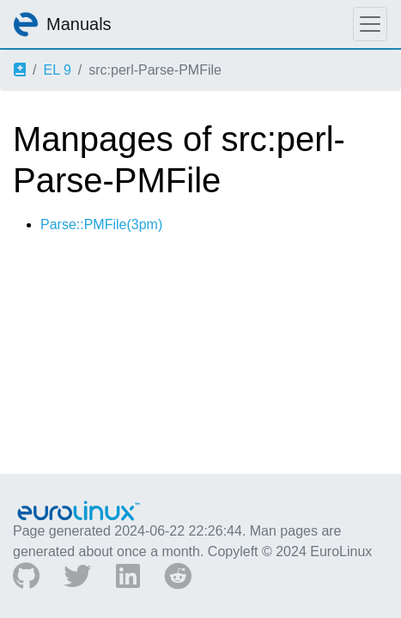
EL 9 (56, 70)
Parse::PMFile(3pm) (101, 224)
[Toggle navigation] (370, 24)
